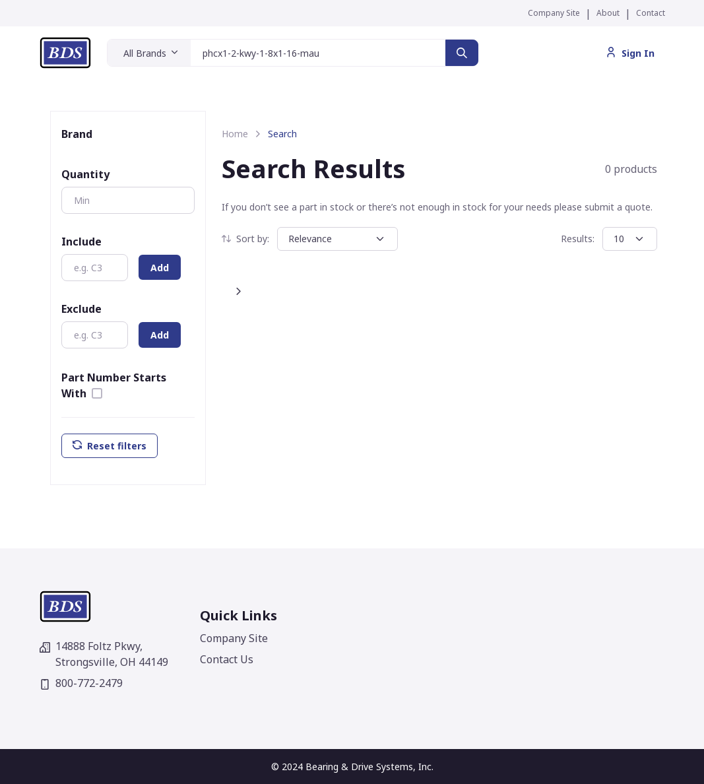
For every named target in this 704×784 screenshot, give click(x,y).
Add (159, 267)
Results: (577, 238)
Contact (650, 12)
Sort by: (245, 238)
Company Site (554, 12)
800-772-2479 (81, 683)
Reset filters (109, 446)
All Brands (144, 53)
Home (235, 133)
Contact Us (226, 659)
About (608, 12)
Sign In (630, 53)
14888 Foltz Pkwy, (104, 654)
